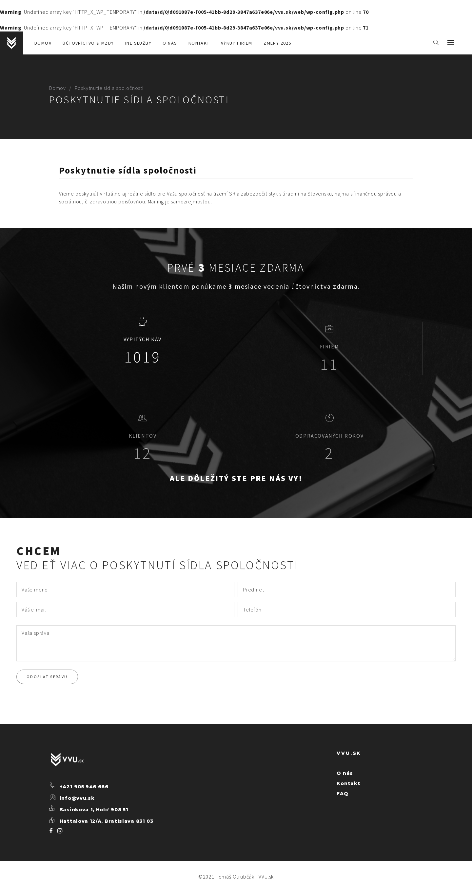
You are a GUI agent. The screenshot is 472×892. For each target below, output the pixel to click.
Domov (42, 43)
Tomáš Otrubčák (235, 876)
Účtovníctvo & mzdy (88, 43)
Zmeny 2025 (277, 43)
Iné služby (138, 43)
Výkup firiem (236, 43)
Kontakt (199, 43)
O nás (170, 43)
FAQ (342, 794)
